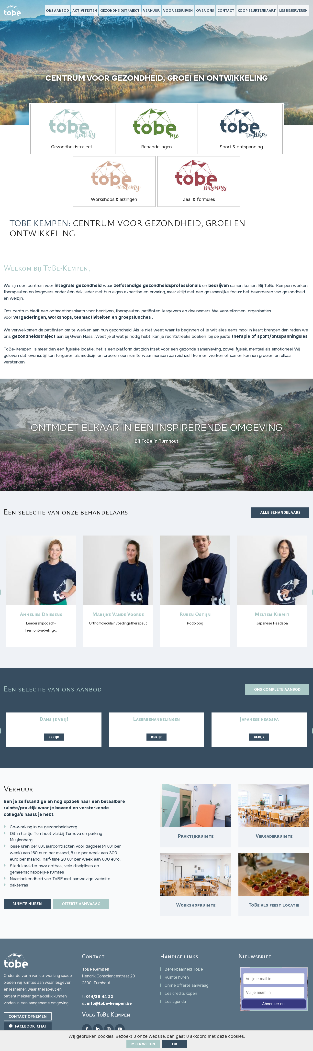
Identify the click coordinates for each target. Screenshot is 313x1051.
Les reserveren (293, 11)
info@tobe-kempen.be (109, 987)
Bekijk (53, 699)
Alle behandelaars (279, 468)
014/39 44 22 (99, 981)
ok (174, 1044)
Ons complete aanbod (275, 651)
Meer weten (143, 1044)
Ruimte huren (28, 885)
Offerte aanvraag (86, 885)
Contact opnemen (28, 1001)
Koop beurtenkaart (257, 11)
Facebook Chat (28, 1011)
